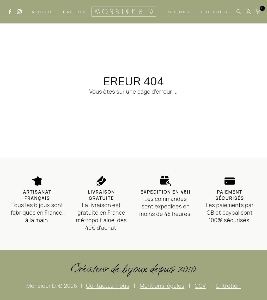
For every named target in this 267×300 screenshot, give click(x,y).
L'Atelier (74, 12)
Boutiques (213, 12)
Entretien (228, 285)
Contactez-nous (107, 285)
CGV (200, 285)
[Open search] (239, 12)
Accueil (42, 12)
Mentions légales (162, 285)
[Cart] (258, 11)
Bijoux (177, 12)
